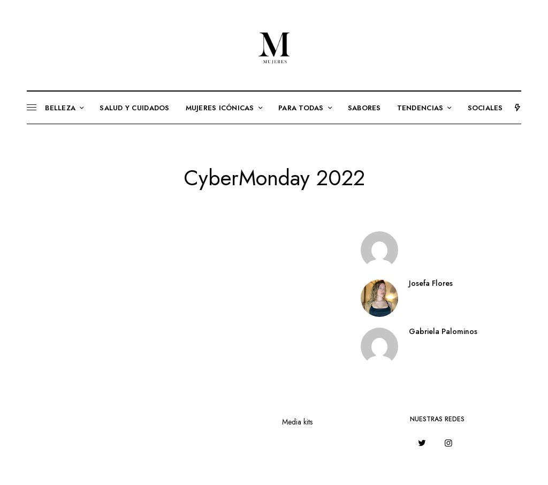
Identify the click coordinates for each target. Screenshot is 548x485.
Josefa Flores (431, 283)
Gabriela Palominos (443, 331)
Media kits (297, 421)
